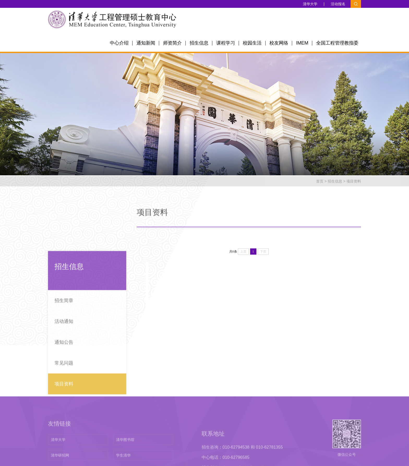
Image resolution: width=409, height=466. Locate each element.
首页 (319, 186)
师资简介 (172, 44)
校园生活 (252, 44)
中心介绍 (119, 44)
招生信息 (199, 44)
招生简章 (64, 340)
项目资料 (353, 186)
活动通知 (64, 361)
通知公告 (64, 382)
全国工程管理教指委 (337, 44)
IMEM (302, 44)
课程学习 (225, 44)
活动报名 (338, 4)
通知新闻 (145, 44)
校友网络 (278, 44)
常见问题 (64, 403)
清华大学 (310, 4)
